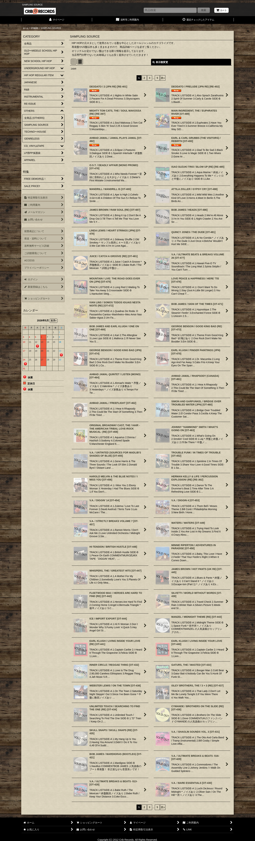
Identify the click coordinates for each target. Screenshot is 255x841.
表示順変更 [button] (160, 62)
